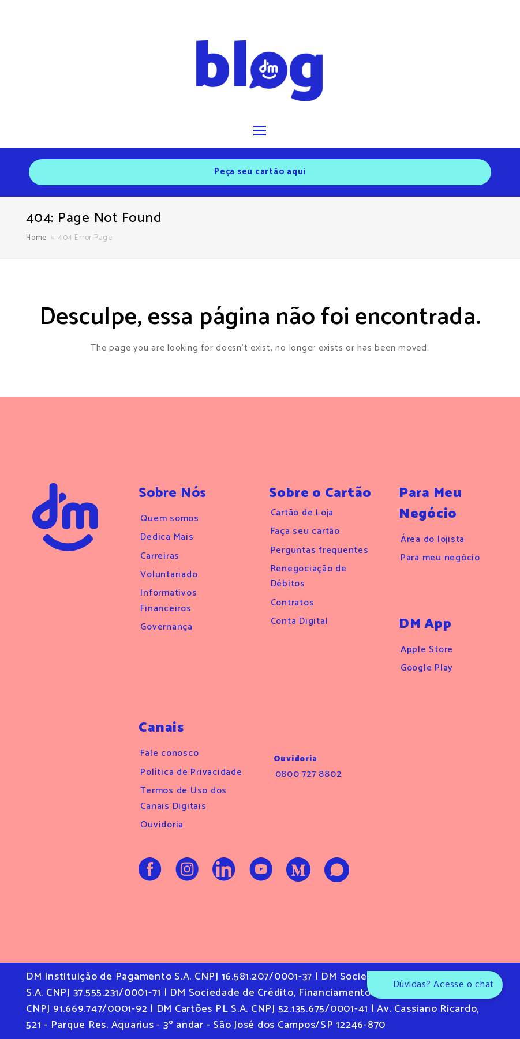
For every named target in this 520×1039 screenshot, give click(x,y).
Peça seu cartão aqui (260, 171)
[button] (259, 131)
